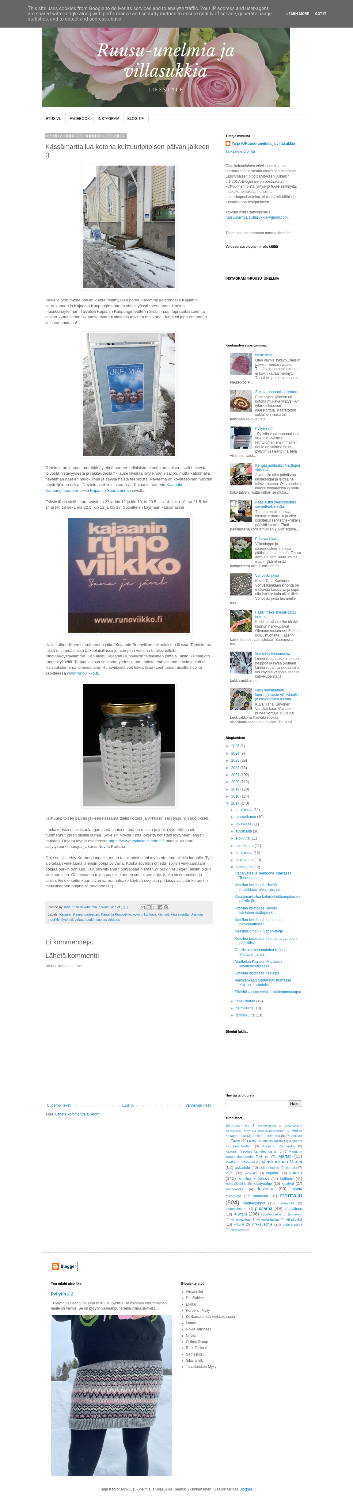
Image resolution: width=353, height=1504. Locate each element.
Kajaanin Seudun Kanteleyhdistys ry (253, 1151)
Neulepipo (263, 355)
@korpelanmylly (237, 1125)
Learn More (298, 14)
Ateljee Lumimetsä (266, 1136)
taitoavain (295, 1214)
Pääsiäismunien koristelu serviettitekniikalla (275, 504)
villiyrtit (239, 1224)
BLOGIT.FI (136, 119)
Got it (320, 14)
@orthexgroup (267, 1125)
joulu (229, 1173)
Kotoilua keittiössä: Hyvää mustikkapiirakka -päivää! (258, 887)
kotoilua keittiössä (253, 1179)
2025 (236, 746)
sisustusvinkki (271, 1214)
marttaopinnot (254, 1203)
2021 (236, 775)
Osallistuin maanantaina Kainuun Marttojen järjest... (261, 952)
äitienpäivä (237, 1229)
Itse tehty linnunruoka (272, 654)
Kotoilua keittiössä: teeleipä (257, 973)
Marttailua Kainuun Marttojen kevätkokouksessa (258, 963)
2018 (236, 796)
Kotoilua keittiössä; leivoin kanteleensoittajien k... (256, 910)
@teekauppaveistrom (271, 1130)
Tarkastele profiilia (240, 151)
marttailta (260, 1196)
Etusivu (128, 1105)
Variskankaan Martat (282, 1161)
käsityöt (163, 914)
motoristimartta (236, 1209)
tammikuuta (246, 1015)
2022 (236, 768)
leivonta (265, 1188)
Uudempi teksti (59, 1105)
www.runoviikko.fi (82, 673)
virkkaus (114, 919)
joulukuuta (244, 810)
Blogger (246, 1489)
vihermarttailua (268, 1219)
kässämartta (180, 914)
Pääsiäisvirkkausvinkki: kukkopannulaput (268, 992)
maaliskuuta (246, 1001)
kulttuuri (150, 914)
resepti (240, 1213)
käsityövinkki (235, 1189)
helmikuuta (245, 1008)
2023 (236, 760)
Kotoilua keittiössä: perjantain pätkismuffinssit (259, 922)
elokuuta (243, 838)
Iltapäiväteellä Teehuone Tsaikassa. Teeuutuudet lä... (263, 875)
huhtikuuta (245, 867)
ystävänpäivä (292, 1224)
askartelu (242, 1167)
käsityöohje (262, 1183)
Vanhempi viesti (198, 1105)
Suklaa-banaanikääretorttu (276, 392)
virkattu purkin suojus (90, 919)
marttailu (290, 1195)
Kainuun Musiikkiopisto (266, 1141)
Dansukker (294, 1136)
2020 (236, 782)
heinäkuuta (245, 846)
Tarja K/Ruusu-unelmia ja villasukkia (263, 143)
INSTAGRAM (108, 119)
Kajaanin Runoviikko (116, 914)
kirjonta (272, 1173)
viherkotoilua (240, 1219)
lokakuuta (244, 824)
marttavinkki (286, 1203)
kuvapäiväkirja (236, 1183)
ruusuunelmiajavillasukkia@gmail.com (257, 217)
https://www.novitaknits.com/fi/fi (137, 841)
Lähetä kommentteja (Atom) (78, 1114)
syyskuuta (244, 831)
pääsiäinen (293, 1209)
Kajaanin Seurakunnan (110, 490)
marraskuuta (246, 817)
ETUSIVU (54, 119)
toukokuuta (245, 860)
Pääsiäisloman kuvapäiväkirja (259, 931)
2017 (236, 803)
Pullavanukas (266, 539)
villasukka (294, 1219)
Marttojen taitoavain (240, 1162)
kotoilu (137, 914)
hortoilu (291, 1167)
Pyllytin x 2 (264, 429)
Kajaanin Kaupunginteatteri (79, 914)
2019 (236, 789)
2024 (236, 753)
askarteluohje (269, 1167)
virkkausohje (262, 1224)
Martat (284, 1156)
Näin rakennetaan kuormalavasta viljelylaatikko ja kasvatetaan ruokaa (278, 694)
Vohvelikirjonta (267, 575)
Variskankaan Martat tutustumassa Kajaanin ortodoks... (263, 982)
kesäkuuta (244, 853)
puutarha (263, 1208)
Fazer (235, 1141)
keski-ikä (251, 1173)
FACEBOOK (80, 119)
